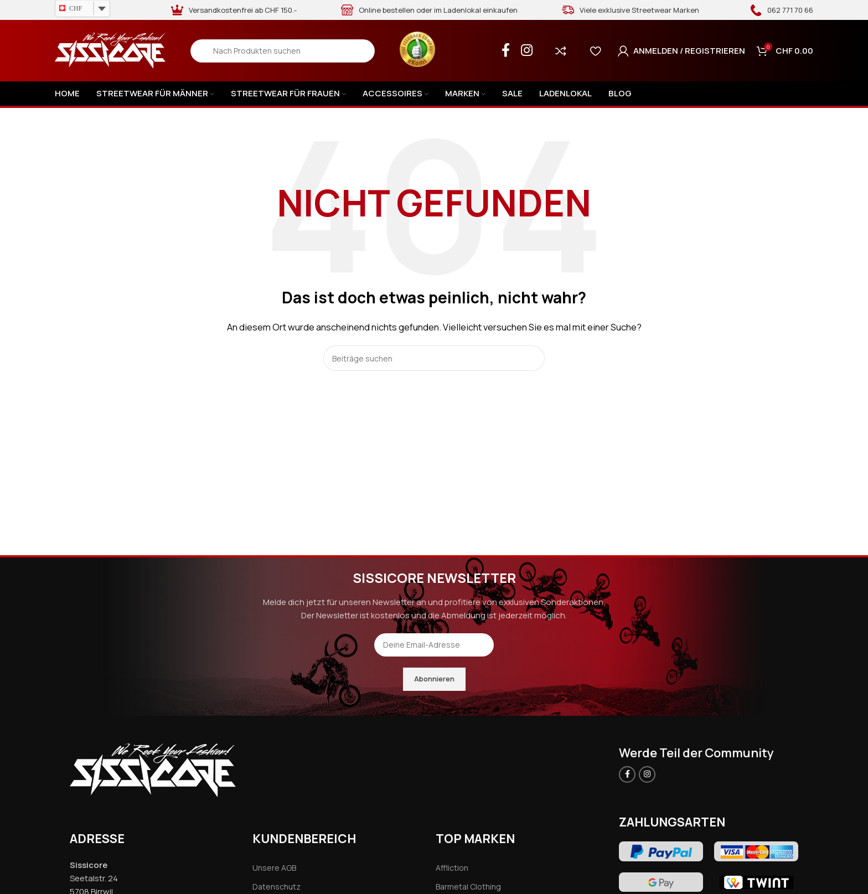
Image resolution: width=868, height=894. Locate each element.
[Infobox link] (781, 10)
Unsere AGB (274, 867)
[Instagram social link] (526, 50)
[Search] (282, 51)
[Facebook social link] (505, 50)
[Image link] (153, 769)
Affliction (452, 867)
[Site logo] (110, 50)
